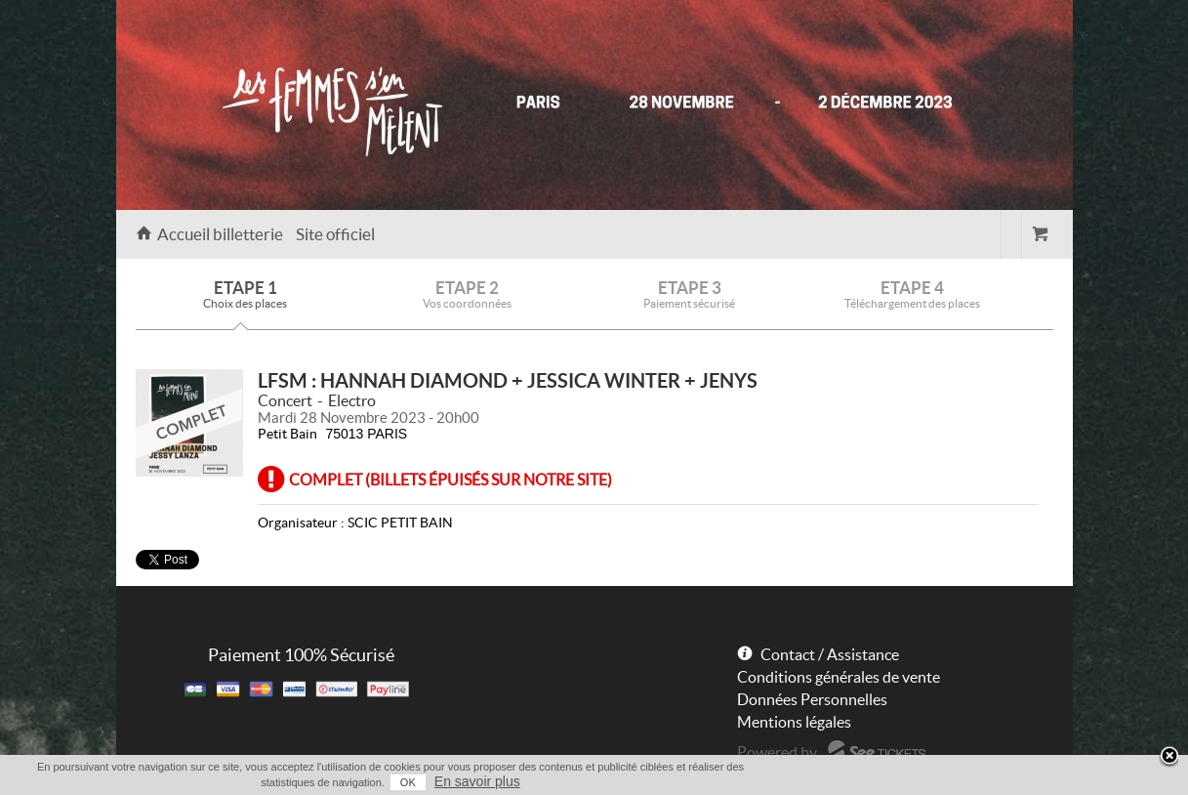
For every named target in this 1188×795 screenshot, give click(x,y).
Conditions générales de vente (838, 677)
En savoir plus (477, 781)
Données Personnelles (812, 699)
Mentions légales (794, 722)
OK (408, 782)
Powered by (777, 752)
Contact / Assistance (829, 654)
